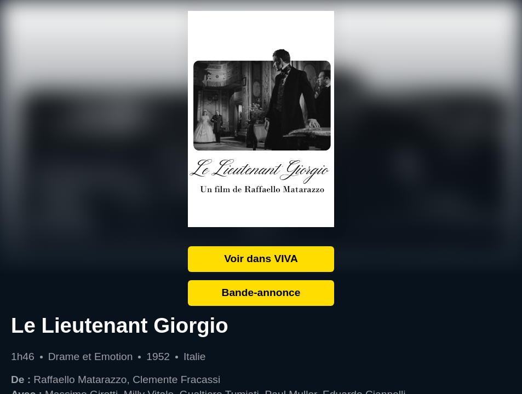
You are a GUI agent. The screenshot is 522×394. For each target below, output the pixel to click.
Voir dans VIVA (261, 258)
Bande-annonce (261, 292)
